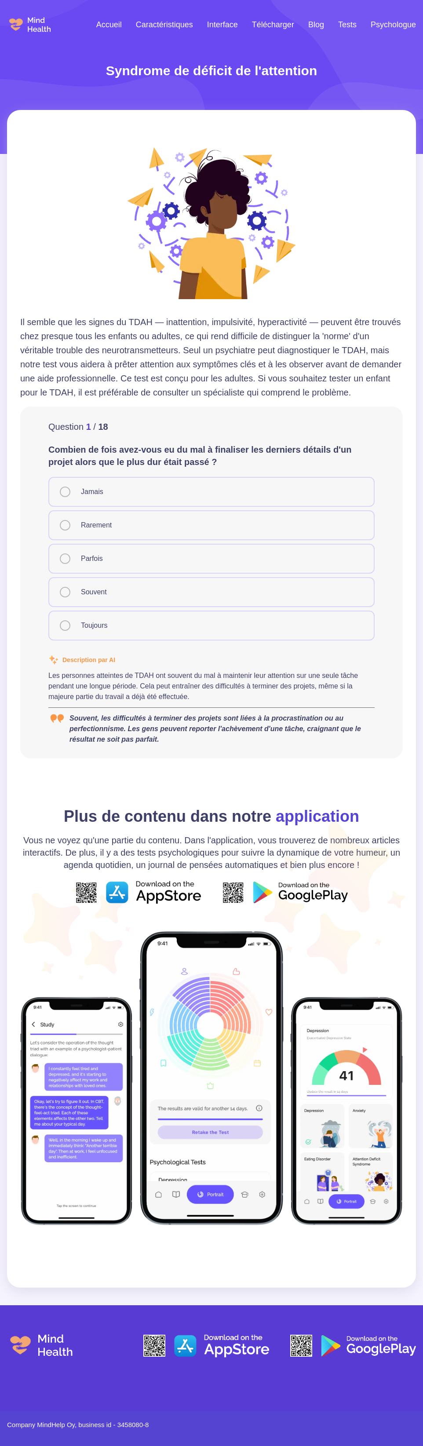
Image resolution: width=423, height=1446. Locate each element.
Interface (222, 24)
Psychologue (393, 24)
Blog (316, 24)
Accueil (109, 24)
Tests (347, 24)
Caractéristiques (164, 24)
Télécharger (273, 24)
